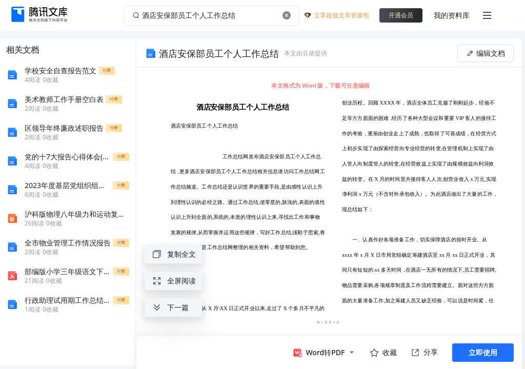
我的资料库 (452, 15)
